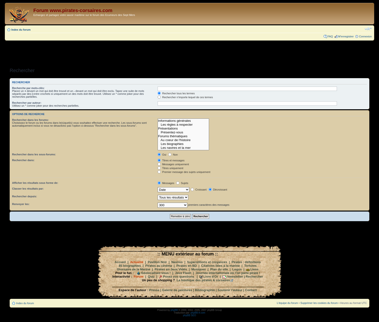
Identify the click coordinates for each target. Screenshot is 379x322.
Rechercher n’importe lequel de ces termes (185, 97)
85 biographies (130, 265)
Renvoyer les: (20, 204)
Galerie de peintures (177, 290)
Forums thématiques (183, 136)
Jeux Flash (183, 273)
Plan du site (219, 269)
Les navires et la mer (183, 148)
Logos (237, 269)
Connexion (365, 36)
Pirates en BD (186, 265)
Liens (254, 269)
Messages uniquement (173, 164)
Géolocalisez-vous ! (156, 273)
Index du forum (20, 29)
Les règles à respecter (183, 125)
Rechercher (254, 276)
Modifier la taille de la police (368, 29)
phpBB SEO (189, 315)
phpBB (174, 310)
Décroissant (218, 189)
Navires (177, 262)
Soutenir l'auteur (230, 290)
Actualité (136, 262)
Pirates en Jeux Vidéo (171, 269)
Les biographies (183, 144)
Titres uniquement (170, 168)
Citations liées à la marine (220, 265)
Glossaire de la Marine (133, 269)
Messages (166, 183)
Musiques (198, 269)
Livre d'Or (210, 276)
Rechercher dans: (23, 160)
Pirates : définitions (246, 262)
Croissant (199, 189)
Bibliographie (205, 290)
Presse (154, 290)
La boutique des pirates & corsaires (203, 280)
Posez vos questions (178, 276)
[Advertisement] (189, 52)
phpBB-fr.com (198, 312)
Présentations (183, 128)
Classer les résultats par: (28, 188)
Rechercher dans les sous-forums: (34, 154)
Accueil (120, 262)
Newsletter (235, 276)
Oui (162, 154)
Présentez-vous (183, 132)
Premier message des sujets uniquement (184, 172)
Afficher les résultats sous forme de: (35, 182)
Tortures (250, 265)
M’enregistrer (346, 36)
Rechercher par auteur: (26, 102)
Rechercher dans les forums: (30, 119)
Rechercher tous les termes (176, 93)
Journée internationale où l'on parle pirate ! (228, 273)
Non (173, 154)
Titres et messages (171, 160)
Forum (138, 276)
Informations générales (183, 121)
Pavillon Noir (157, 262)
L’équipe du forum (287, 302)
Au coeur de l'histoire (183, 140)
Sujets (182, 183)
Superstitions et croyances (207, 262)
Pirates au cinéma (158, 265)
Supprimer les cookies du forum (319, 302)
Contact (251, 290)
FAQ (330, 36)
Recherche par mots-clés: (28, 88)
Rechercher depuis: (24, 196)
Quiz (151, 276)
